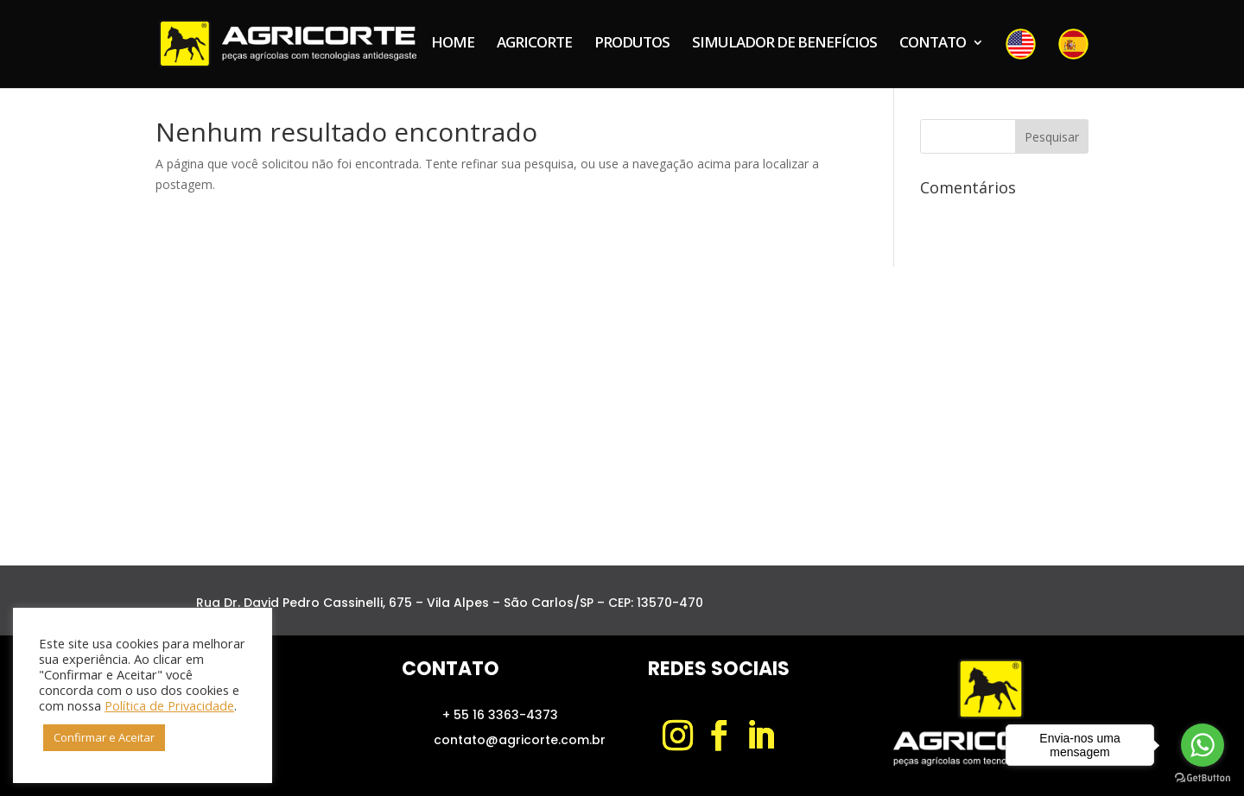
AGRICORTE (534, 44)
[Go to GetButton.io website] (1202, 778)
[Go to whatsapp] (1202, 745)
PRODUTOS (632, 44)
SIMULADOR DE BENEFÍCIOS (784, 44)
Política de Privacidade (169, 705)
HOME (452, 44)
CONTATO (932, 44)
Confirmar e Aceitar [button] (104, 737)
